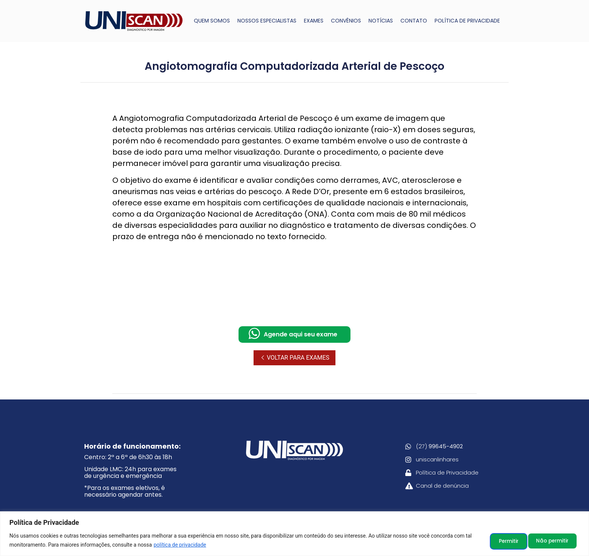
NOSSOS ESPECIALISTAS (266, 20)
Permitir (558, 540)
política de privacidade (180, 545)
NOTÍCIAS (381, 20)
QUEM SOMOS (212, 20)
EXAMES (313, 20)
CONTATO (413, 20)
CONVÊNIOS (346, 20)
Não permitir (506, 540)
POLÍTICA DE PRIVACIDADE (467, 20)
